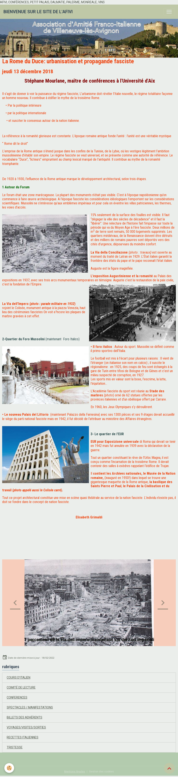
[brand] (38, 11)
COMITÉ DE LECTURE (21, 687)
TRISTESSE (15, 747)
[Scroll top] (169, 768)
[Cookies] (9, 768)
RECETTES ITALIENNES (22, 737)
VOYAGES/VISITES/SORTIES (26, 727)
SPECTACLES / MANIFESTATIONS (30, 707)
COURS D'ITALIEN (18, 677)
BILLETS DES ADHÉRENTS (24, 717)
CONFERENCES (17, 697)
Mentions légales (74, 771)
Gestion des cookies (101, 771)
